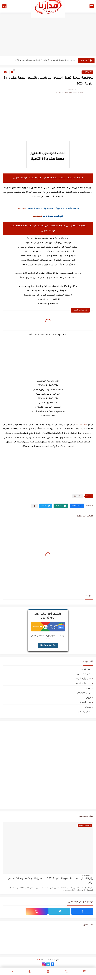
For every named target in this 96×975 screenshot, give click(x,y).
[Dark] (30, 971)
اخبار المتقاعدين (84, 673)
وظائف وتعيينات (84, 712)
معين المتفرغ (85, 702)
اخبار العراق (87, 72)
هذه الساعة (82, 425)
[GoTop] (12, 971)
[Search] (66, 971)
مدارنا (38, 960)
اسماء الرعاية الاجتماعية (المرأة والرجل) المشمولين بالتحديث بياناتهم (45, 60)
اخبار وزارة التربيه (83, 683)
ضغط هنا (21, 209)
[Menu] (48, 971)
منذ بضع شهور (86, 875)
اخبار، (88, 688)
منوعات (88, 707)
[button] (77, 506)
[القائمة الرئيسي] (92, 6)
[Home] (84, 971)
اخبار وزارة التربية (83, 678)
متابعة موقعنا (48, 645)
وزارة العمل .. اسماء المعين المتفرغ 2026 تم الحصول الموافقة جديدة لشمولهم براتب (50, 880)
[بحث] (4, 6)
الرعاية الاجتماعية (83, 692)
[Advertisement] (48, 34)
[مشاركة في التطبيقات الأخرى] (34, 506)
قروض (88, 697)
